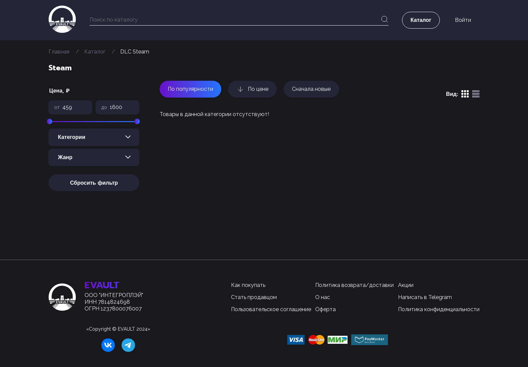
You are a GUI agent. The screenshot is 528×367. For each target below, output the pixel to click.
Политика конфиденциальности (439, 309)
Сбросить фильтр (94, 183)
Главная (58, 51)
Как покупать (248, 285)
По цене (252, 89)
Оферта (325, 309)
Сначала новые (311, 89)
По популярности (190, 89)
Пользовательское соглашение (271, 309)
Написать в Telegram (425, 297)
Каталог (94, 51)
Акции (406, 285)
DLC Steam (134, 51)
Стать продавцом (254, 297)
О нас (322, 297)
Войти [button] (463, 20)
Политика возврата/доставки (354, 285)
